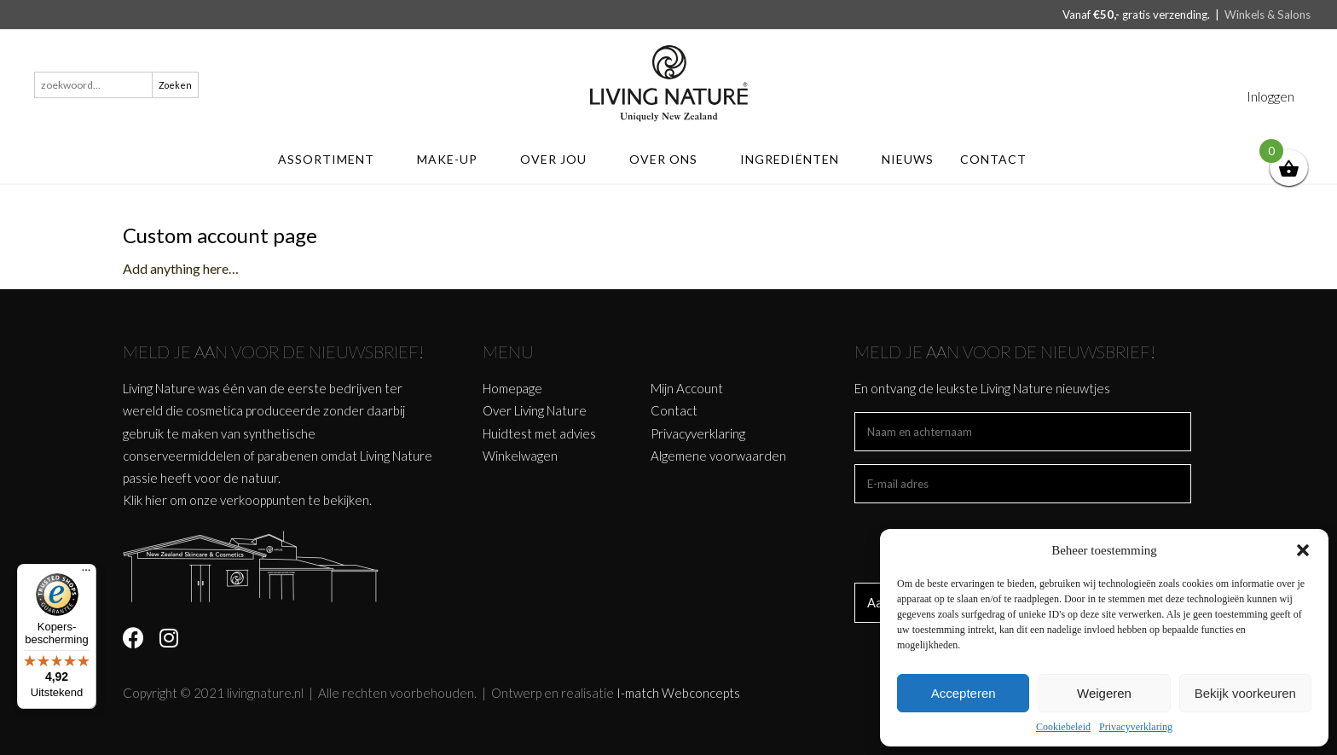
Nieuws (908, 159)
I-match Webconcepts (678, 692)
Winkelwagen (520, 455)
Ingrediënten (797, 159)
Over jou (561, 159)
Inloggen (1270, 96)
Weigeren (1104, 693)
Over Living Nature (535, 410)
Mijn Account (687, 388)
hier (156, 500)
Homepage (512, 388)
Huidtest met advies (539, 433)
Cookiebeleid (1063, 727)
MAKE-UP (455, 159)
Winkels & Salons (1267, 14)
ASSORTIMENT (334, 159)
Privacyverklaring (1135, 727)
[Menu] (86, 574)
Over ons (671, 159)
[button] (1302, 550)
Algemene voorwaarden (718, 455)
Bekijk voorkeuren (1245, 693)
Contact (1001, 159)
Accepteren (963, 693)
